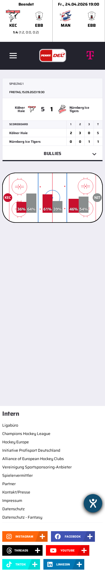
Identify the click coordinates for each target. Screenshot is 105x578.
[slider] (52, 21)
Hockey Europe (15, 442)
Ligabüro (10, 425)
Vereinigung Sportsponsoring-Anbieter (37, 467)
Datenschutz (13, 509)
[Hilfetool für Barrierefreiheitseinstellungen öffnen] (93, 503)
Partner (9, 484)
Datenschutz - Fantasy (22, 517)
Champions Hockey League (26, 434)
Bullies (52, 153)
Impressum (12, 500)
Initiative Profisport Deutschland (31, 450)
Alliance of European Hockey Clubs (33, 459)
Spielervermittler (17, 475)
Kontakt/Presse (16, 492)
